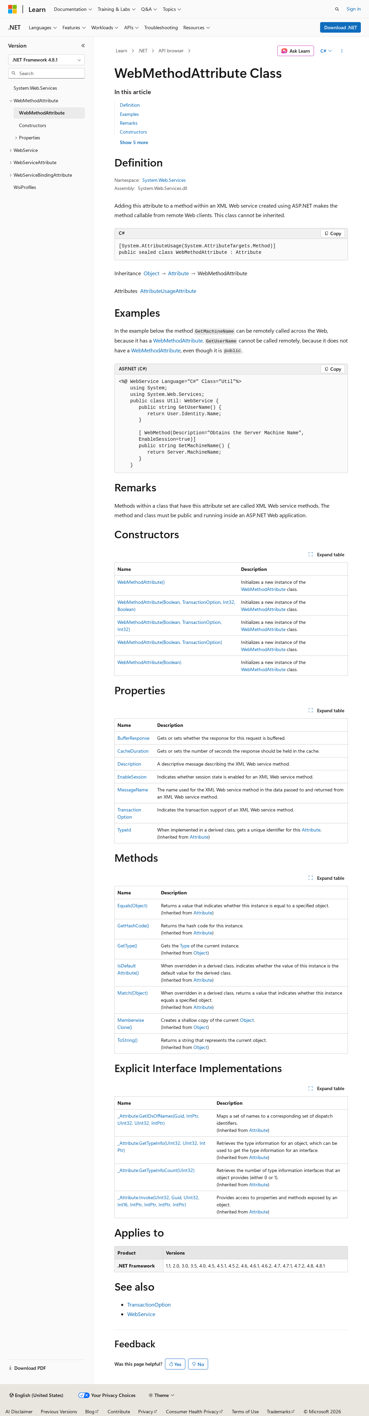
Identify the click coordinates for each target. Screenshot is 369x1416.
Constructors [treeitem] (32, 125)
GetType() (127, 945)
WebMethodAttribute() (141, 582)
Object (151, 273)
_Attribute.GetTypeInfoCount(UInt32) (156, 1170)
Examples (129, 114)
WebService (141, 1313)
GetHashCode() (133, 925)
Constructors (133, 131)
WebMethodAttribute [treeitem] (41, 112)
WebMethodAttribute (178, 340)
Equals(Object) (132, 905)
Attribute (178, 273)
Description (129, 764)
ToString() (127, 1040)
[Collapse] (83, 45)
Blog (89, 1411)
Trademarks (279, 1411)
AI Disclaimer (19, 1411)
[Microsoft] (12, 9)
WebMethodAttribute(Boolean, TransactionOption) (169, 642)
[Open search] (337, 9)
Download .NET (340, 27)
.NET (142, 50)
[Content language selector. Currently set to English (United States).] (36, 1395)
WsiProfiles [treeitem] (25, 187)
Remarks (128, 123)
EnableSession (132, 776)
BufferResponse (133, 738)
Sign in (354, 8)
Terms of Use (245, 1411)
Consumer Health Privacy (192, 1411)
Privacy (145, 1411)
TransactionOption (149, 1304)
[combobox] (46, 59)
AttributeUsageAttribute (168, 290)
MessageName (132, 789)
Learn (121, 50)
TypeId (124, 829)
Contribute (119, 1411)
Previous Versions (59, 1411)
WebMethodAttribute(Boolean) (149, 662)
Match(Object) (132, 993)
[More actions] (342, 51)
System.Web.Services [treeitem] (35, 88)
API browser (171, 50)
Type (184, 945)
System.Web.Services (164, 180)
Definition (130, 105)
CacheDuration (133, 751)
